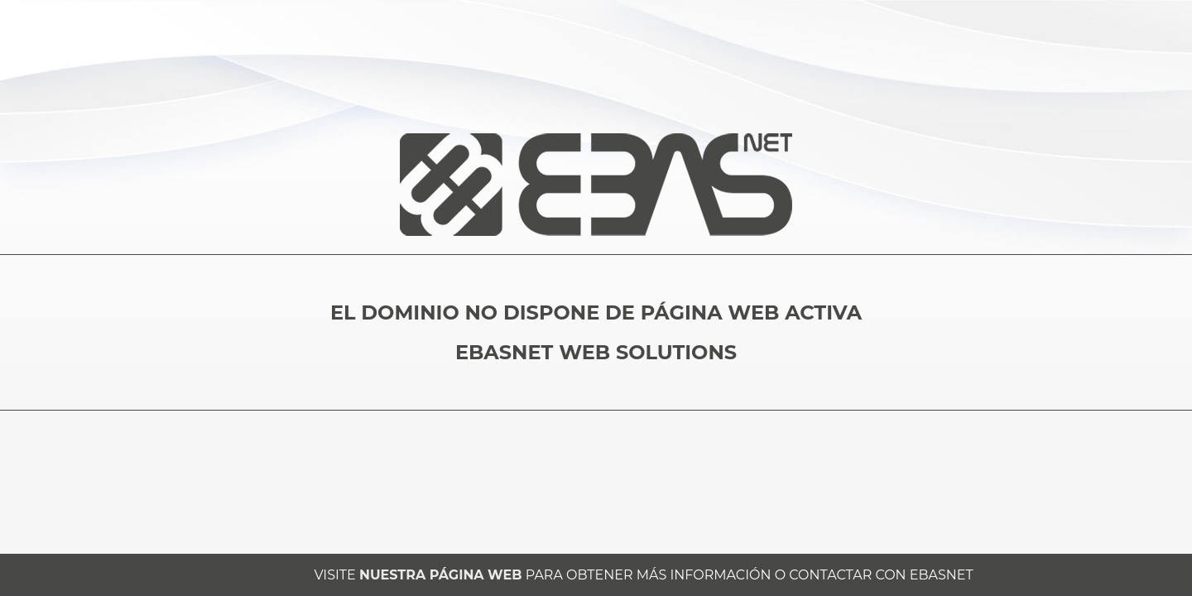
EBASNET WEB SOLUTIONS (596, 352)
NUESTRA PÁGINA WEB (440, 575)
